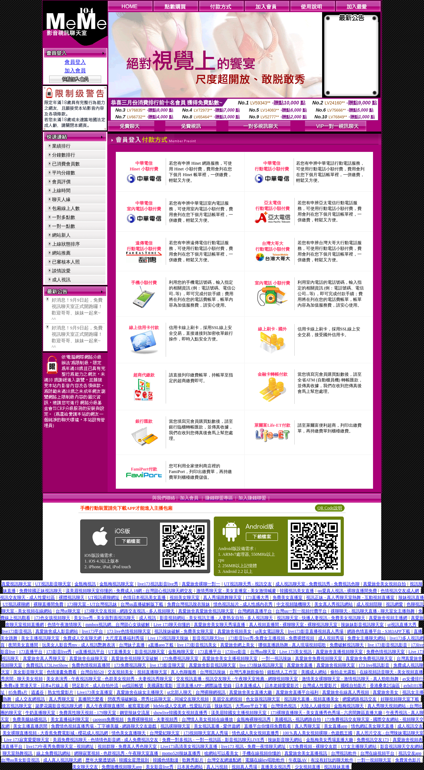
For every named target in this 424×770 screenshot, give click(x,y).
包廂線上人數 (66, 208)
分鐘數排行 (63, 155)
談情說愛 (61, 270)
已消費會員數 (66, 163)
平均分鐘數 (63, 172)
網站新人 (61, 235)
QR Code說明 (329, 507)
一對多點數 (63, 217)
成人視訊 (61, 279)
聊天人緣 (61, 199)
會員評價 (61, 181)
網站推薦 (61, 253)
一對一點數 (63, 226)
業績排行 (61, 146)
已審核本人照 (66, 262)
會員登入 (75, 62)
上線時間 (61, 190)
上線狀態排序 (66, 244)
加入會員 (75, 70)
